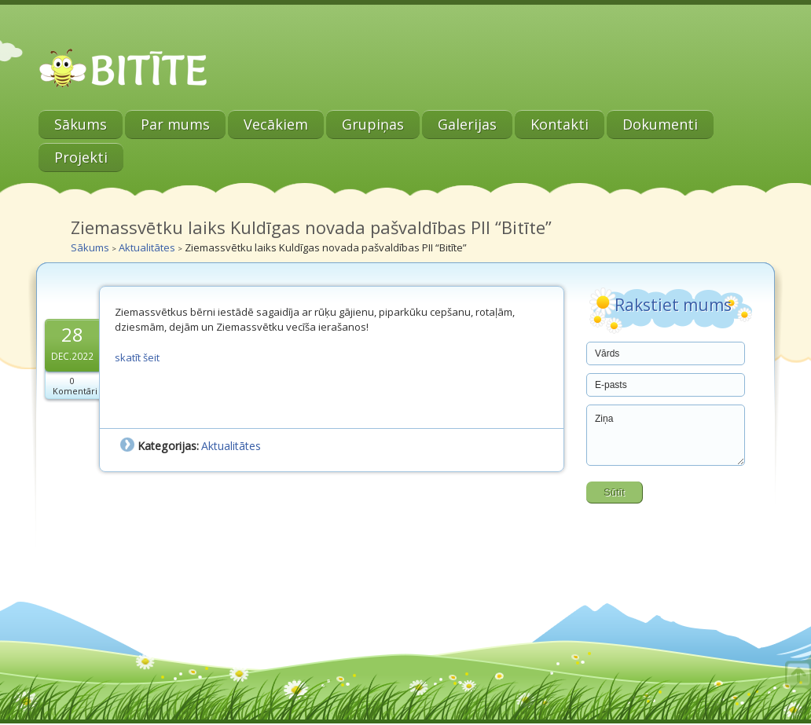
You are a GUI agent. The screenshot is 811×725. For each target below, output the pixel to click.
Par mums (175, 124)
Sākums (80, 124)
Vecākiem (276, 124)
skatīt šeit (137, 357)
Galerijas (467, 124)
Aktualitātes (147, 247)
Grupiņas (373, 124)
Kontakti (559, 124)
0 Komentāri (75, 386)
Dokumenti (660, 124)
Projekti (81, 157)
